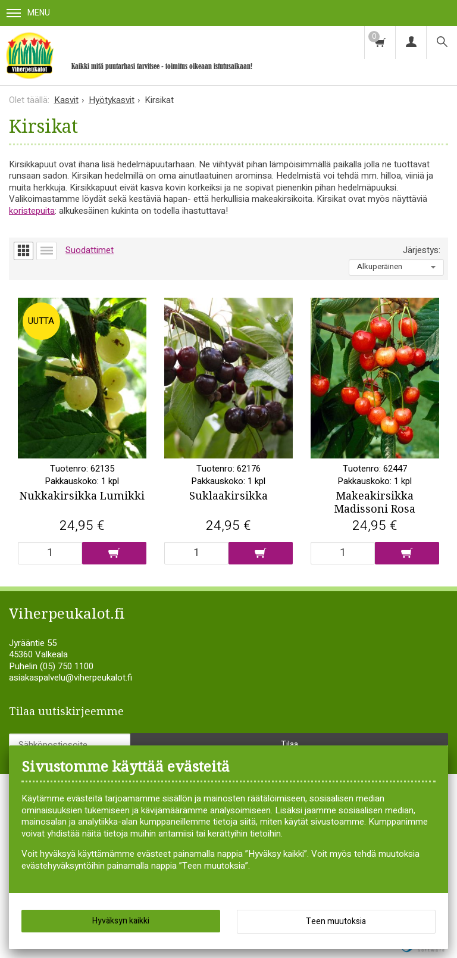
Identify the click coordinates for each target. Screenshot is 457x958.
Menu (28, 13)
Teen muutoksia (336, 921)
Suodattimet (89, 250)
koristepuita (32, 210)
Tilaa (289, 744)
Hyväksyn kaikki (120, 921)
